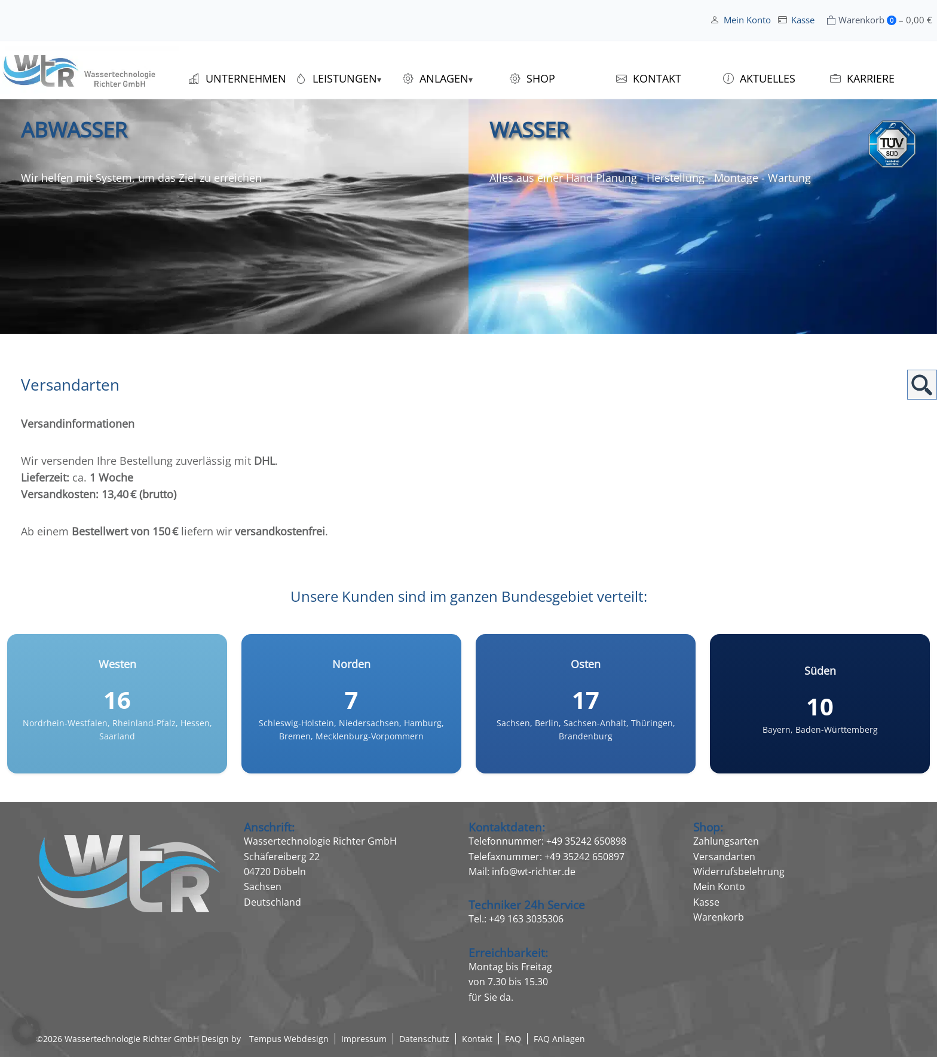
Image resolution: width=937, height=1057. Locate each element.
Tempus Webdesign (289, 1038)
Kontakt (657, 78)
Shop (540, 78)
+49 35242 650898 (586, 841)
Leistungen (345, 78)
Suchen (922, 385)
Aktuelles (767, 78)
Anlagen (443, 78)
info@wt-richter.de (533, 871)
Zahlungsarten (726, 841)
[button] (26, 1030)
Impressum (364, 1038)
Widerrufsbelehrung (739, 871)
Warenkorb (718, 917)
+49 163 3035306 (526, 918)
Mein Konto (747, 20)
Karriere (871, 78)
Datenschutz (424, 1038)
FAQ (513, 1038)
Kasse (802, 20)
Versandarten (724, 856)
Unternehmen (246, 78)
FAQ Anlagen (559, 1038)
